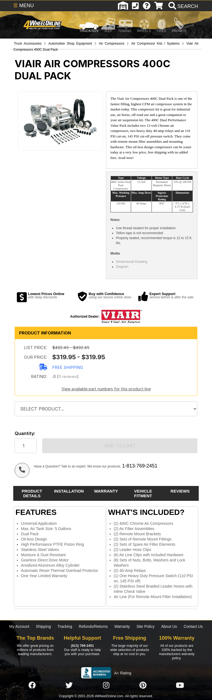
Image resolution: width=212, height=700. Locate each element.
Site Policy (145, 626)
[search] (182, 6)
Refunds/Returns (93, 626)
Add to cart (120, 445)
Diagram (122, 267)
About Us (169, 626)
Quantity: (25, 433)
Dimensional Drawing (131, 262)
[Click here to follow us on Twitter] (69, 685)
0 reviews (68, 376)
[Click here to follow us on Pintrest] (143, 685)
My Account (19, 626)
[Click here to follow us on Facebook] (32, 685)
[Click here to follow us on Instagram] (106, 685)
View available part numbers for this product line (106, 389)
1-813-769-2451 (139, 466)
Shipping (43, 626)
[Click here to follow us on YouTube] (180, 685)
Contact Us (193, 626)
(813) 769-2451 (82, 646)
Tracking (64, 626)
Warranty (122, 626)
